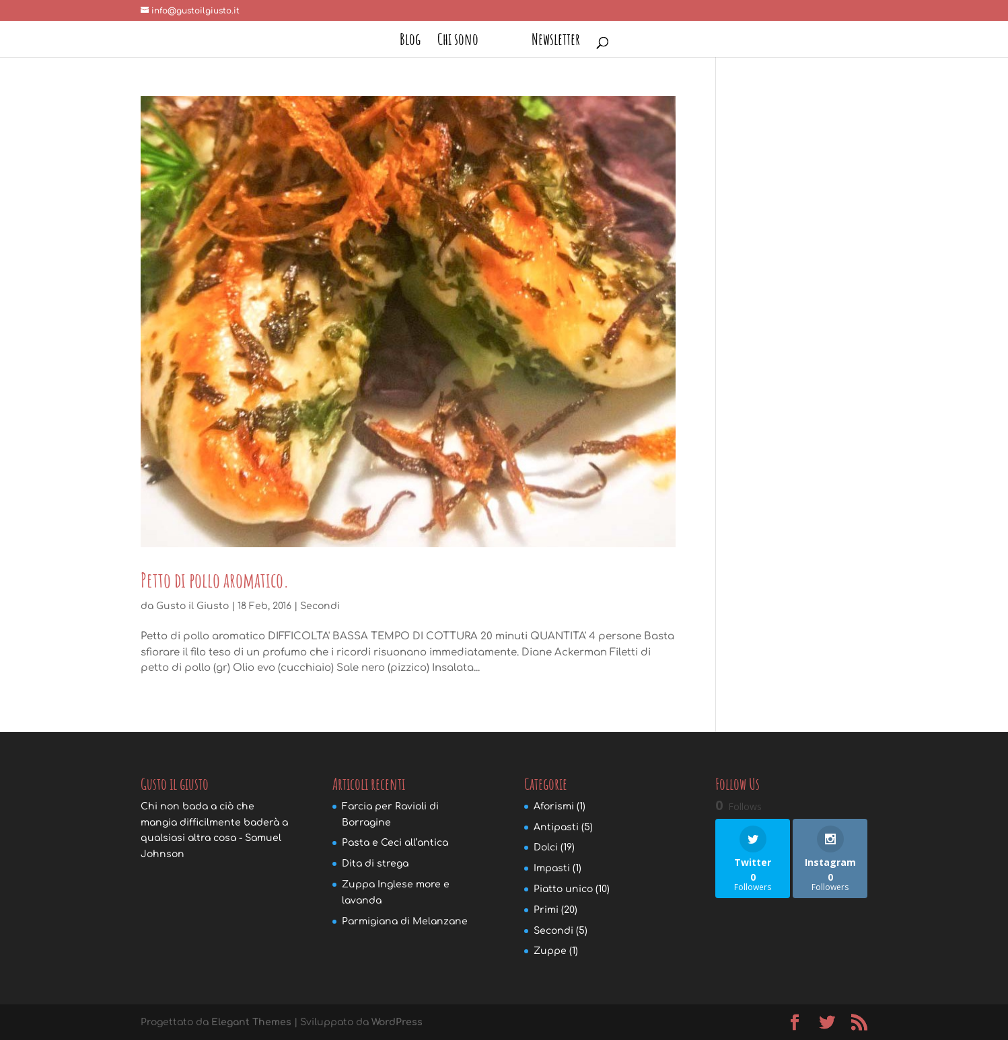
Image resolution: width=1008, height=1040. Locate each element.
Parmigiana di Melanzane (405, 921)
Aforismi (554, 806)
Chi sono (457, 41)
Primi (546, 910)
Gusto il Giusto (192, 606)
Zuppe (550, 951)
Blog (410, 41)
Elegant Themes (251, 1022)
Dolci (546, 847)
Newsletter (556, 41)
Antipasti (556, 827)
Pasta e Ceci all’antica (395, 843)
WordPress (397, 1022)
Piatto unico (563, 889)
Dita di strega (375, 863)
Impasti (552, 868)
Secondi (320, 606)
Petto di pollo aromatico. (215, 579)
